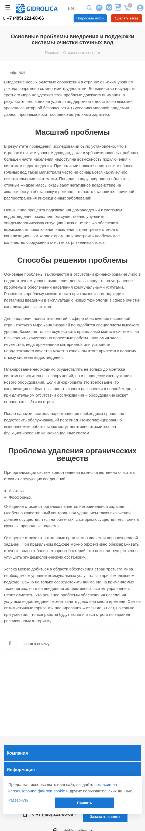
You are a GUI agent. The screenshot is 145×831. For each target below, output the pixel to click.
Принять (84, 803)
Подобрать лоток (90, 18)
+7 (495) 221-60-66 (23, 18)
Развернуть (18, 800)
